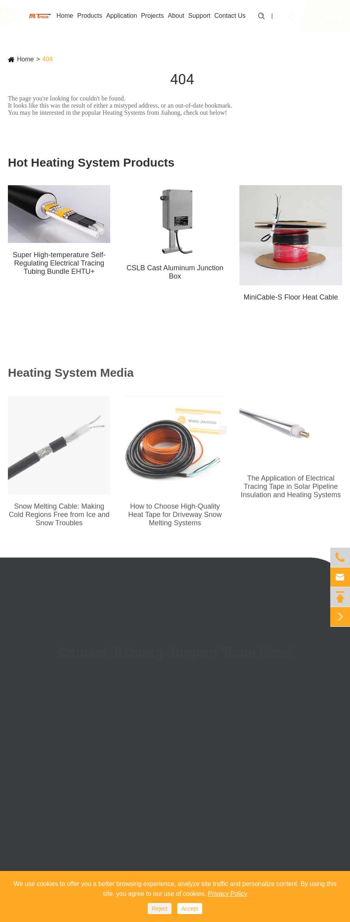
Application (121, 15)
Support (199, 15)
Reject (159, 908)
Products (89, 15)
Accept (189, 908)
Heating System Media (71, 375)
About (176, 15)
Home (64, 15)
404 (47, 59)
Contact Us (230, 15)
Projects (152, 15)
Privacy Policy (227, 893)
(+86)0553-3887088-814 (246, 700)
